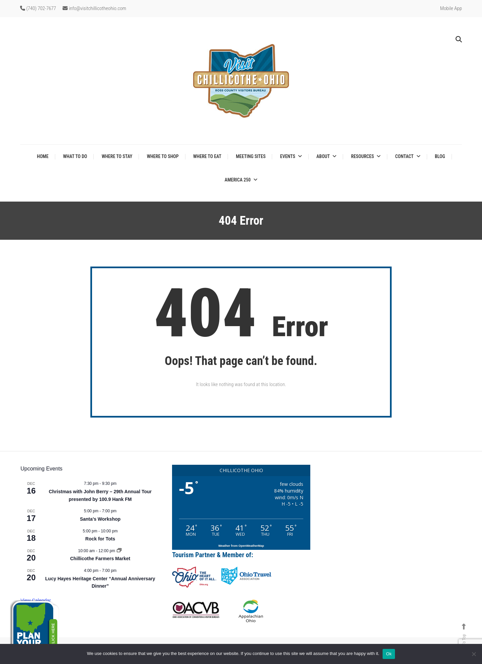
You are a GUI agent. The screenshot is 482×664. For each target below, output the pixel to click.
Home (43, 156)
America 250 (238, 179)
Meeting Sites (251, 156)
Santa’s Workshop (100, 519)
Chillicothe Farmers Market (100, 558)
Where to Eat (207, 156)
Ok (389, 653)
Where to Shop (163, 156)
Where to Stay (117, 156)
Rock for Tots (100, 538)
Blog (440, 156)
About (323, 156)
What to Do (75, 156)
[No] (473, 654)
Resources (362, 156)
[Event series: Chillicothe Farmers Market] (119, 550)
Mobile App (451, 8)
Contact (404, 156)
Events (287, 156)
